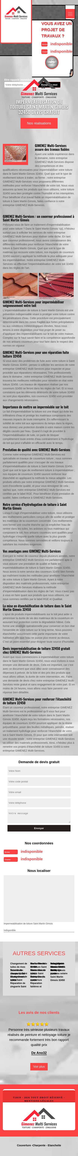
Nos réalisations (39, 123)
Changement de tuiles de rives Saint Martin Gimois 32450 (18, 965)
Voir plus (39, 1066)
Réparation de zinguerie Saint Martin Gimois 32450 (19, 985)
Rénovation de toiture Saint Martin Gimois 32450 (38, 972)
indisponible (61, 44)
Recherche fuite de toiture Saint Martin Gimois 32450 (38, 965)
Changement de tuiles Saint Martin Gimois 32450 (19, 978)
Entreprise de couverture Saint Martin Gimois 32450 (39, 978)
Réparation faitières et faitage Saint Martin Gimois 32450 (39, 985)
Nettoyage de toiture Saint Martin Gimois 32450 (57, 965)
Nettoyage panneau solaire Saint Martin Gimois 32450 (58, 972)
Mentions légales (39, 1101)
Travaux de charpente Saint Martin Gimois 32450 (18, 972)
